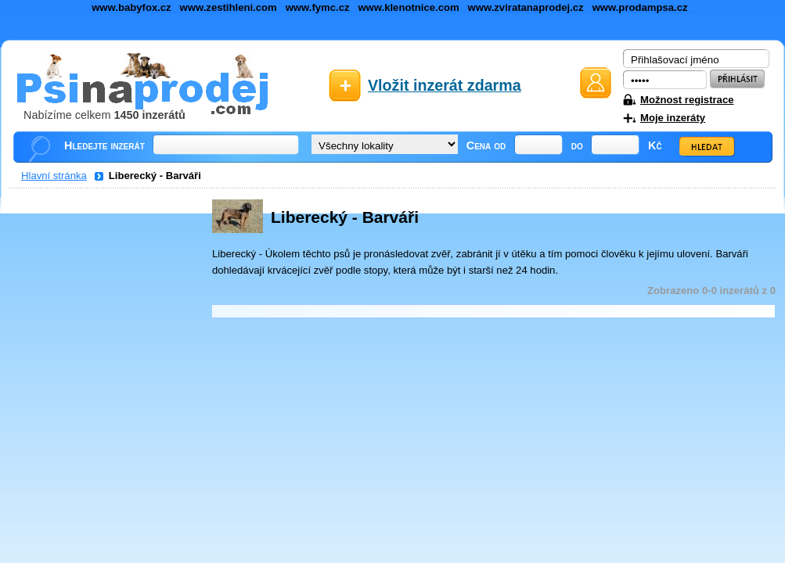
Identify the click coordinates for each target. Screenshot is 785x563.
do (577, 145)
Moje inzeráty (672, 118)
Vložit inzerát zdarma (444, 85)
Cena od (486, 145)
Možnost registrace (686, 100)
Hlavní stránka (54, 175)
